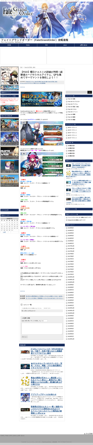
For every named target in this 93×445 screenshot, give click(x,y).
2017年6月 (71, 261)
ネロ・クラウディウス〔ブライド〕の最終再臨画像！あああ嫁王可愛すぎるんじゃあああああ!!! (81, 165)
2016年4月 (71, 297)
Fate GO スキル (72, 109)
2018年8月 (71, 228)
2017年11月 (71, 248)
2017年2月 (71, 271)
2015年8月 (71, 318)
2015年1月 (71, 336)
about (65, 45)
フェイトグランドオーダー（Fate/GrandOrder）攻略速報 (34, 40)
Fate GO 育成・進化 (52, 81)
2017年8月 (71, 256)
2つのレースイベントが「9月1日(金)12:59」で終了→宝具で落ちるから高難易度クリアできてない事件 (47, 353)
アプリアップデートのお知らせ (43, 397)
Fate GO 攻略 (44, 81)
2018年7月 (71, 230)
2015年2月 (71, 334)
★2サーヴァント (72, 135)
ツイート (22, 87)
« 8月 (4, 232)
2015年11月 (71, 310)
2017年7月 (71, 259)
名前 (23, 320)
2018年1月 (71, 243)
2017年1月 (71, 274)
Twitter (28, 45)
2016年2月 (71, 302)
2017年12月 (71, 246)
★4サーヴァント (72, 130)
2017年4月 (71, 266)
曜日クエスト (37, 83)
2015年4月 (71, 328)
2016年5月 (71, 295)
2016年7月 (71, 290)
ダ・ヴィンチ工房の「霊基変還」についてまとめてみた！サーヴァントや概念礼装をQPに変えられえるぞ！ (54, 298)
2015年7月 (71, 321)
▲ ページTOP (88, 435)
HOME (9, 45)
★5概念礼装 (71, 145)
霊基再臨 (43, 83)
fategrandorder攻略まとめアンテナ (77, 220)
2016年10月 (71, 282)
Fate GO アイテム (30, 81)
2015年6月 (71, 323)
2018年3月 (71, 238)
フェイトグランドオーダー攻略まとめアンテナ (79, 217)
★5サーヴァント (72, 127)
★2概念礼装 (71, 153)
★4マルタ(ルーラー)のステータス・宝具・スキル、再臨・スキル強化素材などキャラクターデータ (46, 368)
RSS (46, 45)
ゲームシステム (23, 83)
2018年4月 (71, 235)
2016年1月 (71, 305)
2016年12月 (71, 277)
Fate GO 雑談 (71, 119)
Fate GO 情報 (38, 81)
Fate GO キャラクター (74, 101)
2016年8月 (71, 287)
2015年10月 (71, 313)
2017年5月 (71, 264)
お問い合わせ (83, 45)
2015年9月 (71, 315)
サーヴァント (30, 83)
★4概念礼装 (71, 148)
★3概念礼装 (71, 150)
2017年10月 (71, 251)
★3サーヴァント (72, 132)
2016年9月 (71, 284)
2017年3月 (71, 269)
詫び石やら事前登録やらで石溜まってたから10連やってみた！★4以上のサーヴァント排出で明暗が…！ (53, 296)
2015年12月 (71, 308)
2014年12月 (71, 339)
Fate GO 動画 (71, 117)
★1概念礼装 (71, 156)
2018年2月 (71, 241)
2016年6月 (71, 292)
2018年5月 (71, 233)
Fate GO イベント (73, 112)
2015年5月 (71, 326)
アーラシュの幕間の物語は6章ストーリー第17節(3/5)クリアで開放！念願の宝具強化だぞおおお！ (81, 182)
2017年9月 (71, 253)
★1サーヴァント (72, 138)
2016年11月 (71, 279)
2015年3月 (71, 331)
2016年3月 (71, 300)
